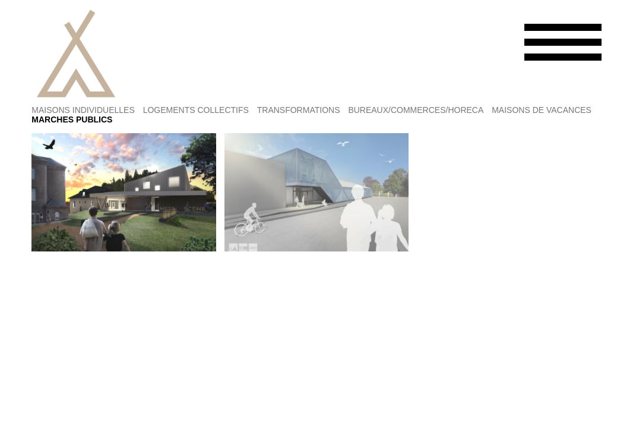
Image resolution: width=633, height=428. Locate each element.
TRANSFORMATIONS (298, 110)
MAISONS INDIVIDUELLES (83, 110)
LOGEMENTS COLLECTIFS (196, 110)
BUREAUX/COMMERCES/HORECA (415, 110)
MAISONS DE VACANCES (541, 110)
